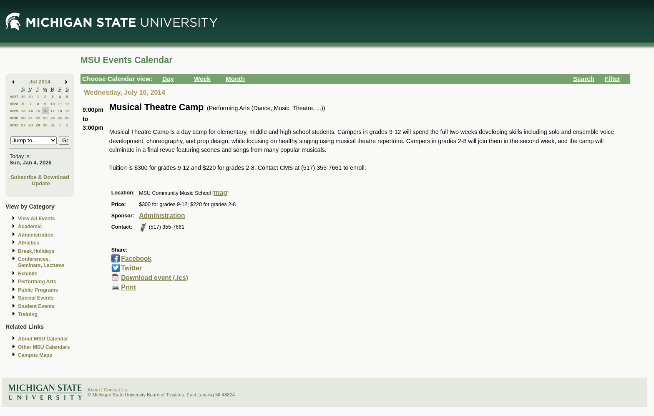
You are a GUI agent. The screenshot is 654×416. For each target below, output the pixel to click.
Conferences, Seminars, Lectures (41, 262)
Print (128, 287)
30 (30, 96)
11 (60, 103)
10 (52, 103)
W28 (14, 103)
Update (41, 183)
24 (52, 118)
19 (67, 110)
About (94, 389)
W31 (14, 125)
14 (30, 110)
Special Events (35, 298)
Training (28, 314)
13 (23, 110)
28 (30, 125)
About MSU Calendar (43, 339)
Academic (30, 226)
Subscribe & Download (39, 177)
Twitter (131, 268)
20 (23, 118)
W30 (14, 118)
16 (45, 110)
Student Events (36, 306)
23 (45, 118)
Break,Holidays (36, 251)
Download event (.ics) (154, 277)
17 (52, 110)
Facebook (136, 258)
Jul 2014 (39, 81)
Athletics (28, 243)
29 (23, 96)
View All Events (36, 219)
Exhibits (28, 274)
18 (60, 110)
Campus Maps (35, 355)
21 (30, 118)
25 (60, 118)
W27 (14, 96)
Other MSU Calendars (44, 347)
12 (67, 103)
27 (23, 125)
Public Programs (38, 290)
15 (37, 110)
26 (67, 118)
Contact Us (115, 389)
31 (52, 125)
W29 (14, 110)
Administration (35, 235)
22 (37, 118)
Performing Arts (37, 282)
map (220, 192)
